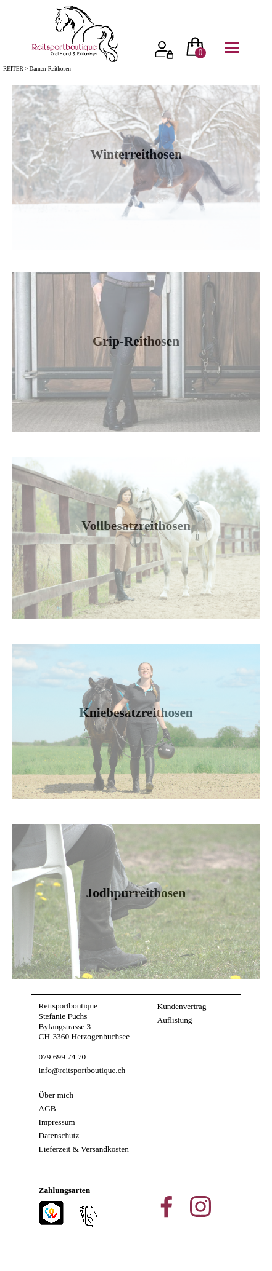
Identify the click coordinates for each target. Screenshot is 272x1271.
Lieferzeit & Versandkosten (84, 1149)
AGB (47, 1108)
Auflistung (174, 1019)
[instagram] (200, 1206)
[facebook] (166, 1206)
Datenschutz (59, 1135)
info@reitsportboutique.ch (82, 1070)
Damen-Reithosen (50, 69)
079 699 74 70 (62, 1056)
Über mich (56, 1094)
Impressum (57, 1121)
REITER (13, 69)
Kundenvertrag (182, 1006)
